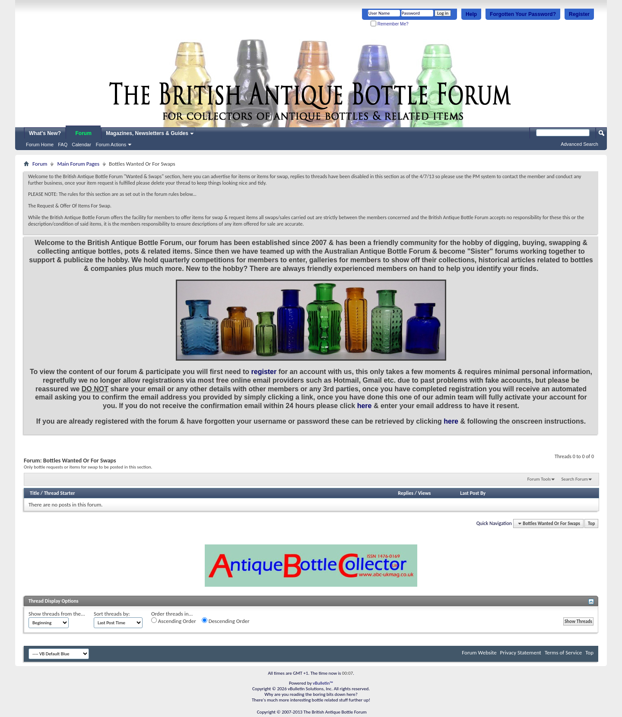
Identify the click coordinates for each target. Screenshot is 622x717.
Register (579, 14)
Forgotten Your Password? (523, 14)
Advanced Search (579, 144)
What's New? (45, 133)
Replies (405, 493)
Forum (84, 133)
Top (591, 523)
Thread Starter (59, 493)
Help (471, 14)
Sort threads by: (112, 613)
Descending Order (226, 620)
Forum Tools (539, 479)
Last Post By (473, 493)
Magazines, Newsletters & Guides (147, 133)
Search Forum (575, 479)
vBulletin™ (323, 683)
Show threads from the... (57, 613)
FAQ (62, 144)
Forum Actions (111, 144)
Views (424, 493)
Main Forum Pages (78, 163)
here (364, 405)
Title (34, 493)
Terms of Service (563, 652)
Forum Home (40, 144)
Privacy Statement (520, 652)
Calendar (81, 144)
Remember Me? (389, 24)
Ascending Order (173, 620)
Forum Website (479, 652)
